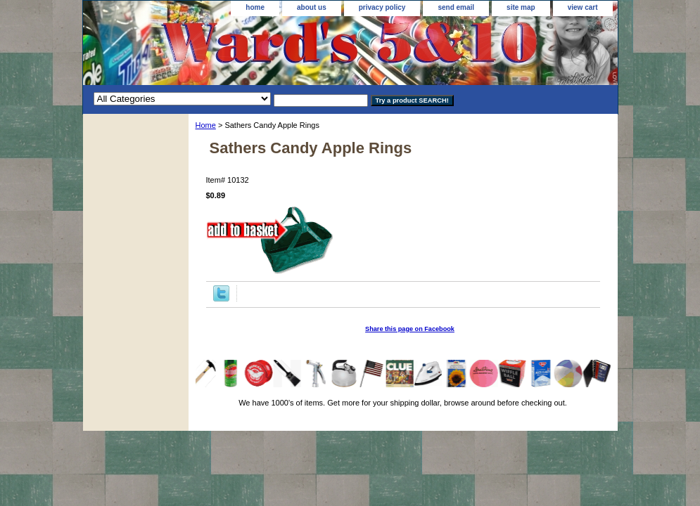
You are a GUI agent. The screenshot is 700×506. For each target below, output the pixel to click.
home (255, 7)
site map (521, 7)
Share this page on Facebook (409, 328)
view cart (583, 7)
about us (311, 7)
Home (206, 125)
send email (456, 7)
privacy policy (382, 7)
